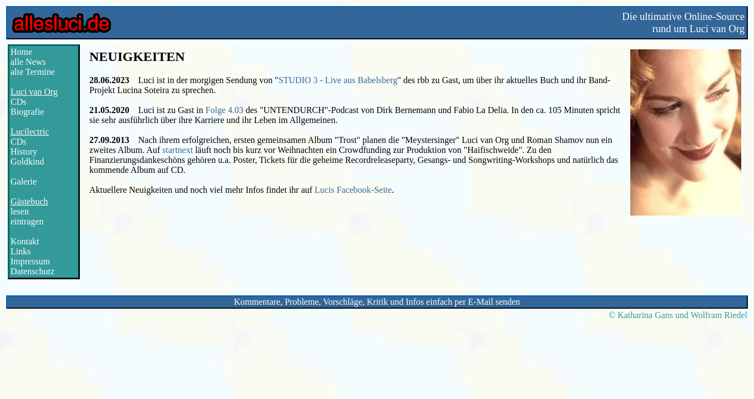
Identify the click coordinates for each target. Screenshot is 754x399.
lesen (20, 211)
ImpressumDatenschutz (32, 266)
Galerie (24, 181)
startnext (178, 150)
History (24, 151)
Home (21, 52)
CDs (18, 101)
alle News (28, 61)
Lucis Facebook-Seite (353, 190)
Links (21, 251)
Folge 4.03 (224, 110)
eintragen (27, 221)
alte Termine (33, 71)
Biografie (27, 111)
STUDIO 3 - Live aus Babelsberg (338, 80)
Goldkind (27, 161)
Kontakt (25, 241)
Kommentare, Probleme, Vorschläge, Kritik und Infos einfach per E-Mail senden (377, 301)
